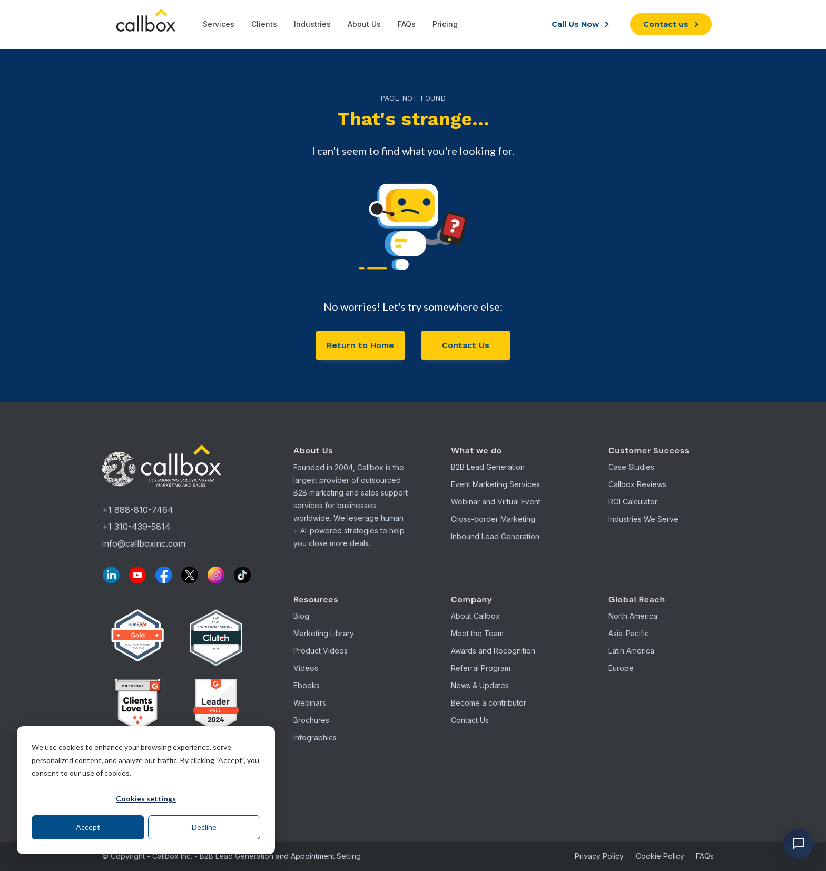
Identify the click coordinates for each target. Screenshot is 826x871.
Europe (621, 668)
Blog (301, 615)
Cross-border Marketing (493, 518)
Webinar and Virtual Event (495, 501)
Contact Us (465, 345)
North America (632, 615)
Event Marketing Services (495, 484)
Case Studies (631, 466)
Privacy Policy (599, 856)
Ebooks (306, 685)
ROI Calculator (632, 501)
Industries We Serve (643, 518)
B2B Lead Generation (488, 466)
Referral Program (480, 668)
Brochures (311, 720)
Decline (204, 827)
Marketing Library (323, 633)
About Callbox (475, 615)
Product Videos (320, 650)
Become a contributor (488, 702)
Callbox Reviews (637, 484)
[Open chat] (798, 843)
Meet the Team (477, 633)
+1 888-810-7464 (137, 509)
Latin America (631, 650)
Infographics (315, 737)
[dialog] (146, 790)
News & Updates (480, 685)
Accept (88, 827)
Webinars (309, 702)
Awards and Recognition (493, 650)
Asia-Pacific (628, 633)
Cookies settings (146, 798)
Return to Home (360, 345)
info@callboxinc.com (143, 543)
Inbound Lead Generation (495, 536)
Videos (305, 668)
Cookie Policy (660, 856)
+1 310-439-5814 (136, 526)
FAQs (705, 856)
